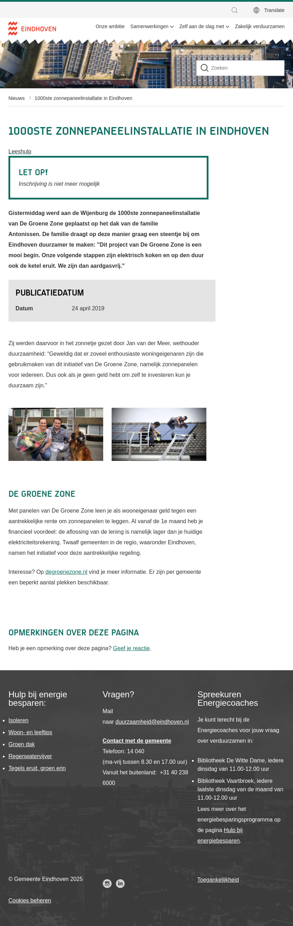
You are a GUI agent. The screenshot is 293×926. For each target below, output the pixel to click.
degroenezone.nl (66, 572)
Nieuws (16, 98)
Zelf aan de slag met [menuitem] (201, 26)
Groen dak (21, 744)
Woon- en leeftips (30, 732)
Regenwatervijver (30, 756)
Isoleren (18, 720)
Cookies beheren (29, 900)
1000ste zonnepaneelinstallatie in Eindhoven (83, 98)
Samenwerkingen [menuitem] (149, 26)
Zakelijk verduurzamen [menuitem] (260, 26)
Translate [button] (274, 10)
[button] (236, 10)
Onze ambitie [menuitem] (110, 26)
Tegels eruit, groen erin (37, 768)
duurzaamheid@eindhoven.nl (152, 722)
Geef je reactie (131, 648)
